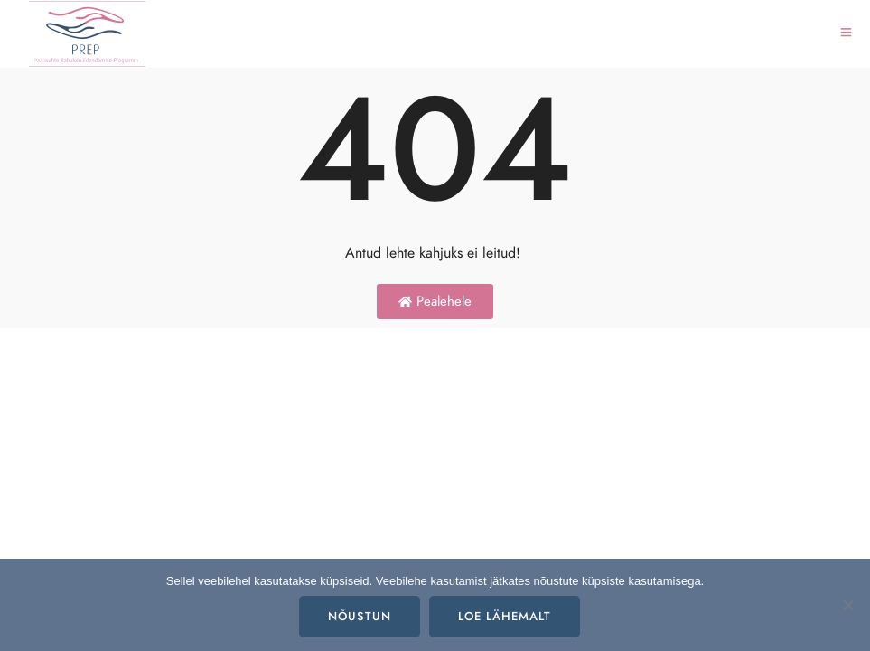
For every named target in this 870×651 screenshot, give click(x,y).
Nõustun (359, 617)
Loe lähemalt (504, 617)
